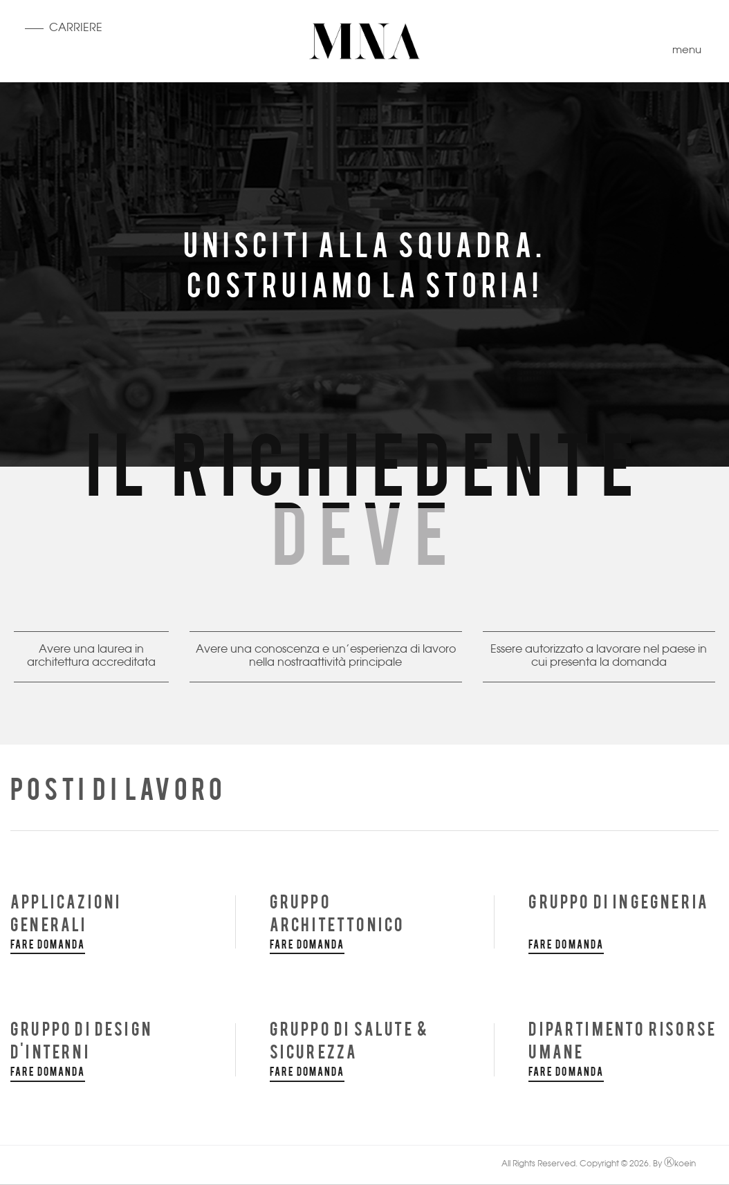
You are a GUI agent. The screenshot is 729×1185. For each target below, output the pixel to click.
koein (680, 1164)
